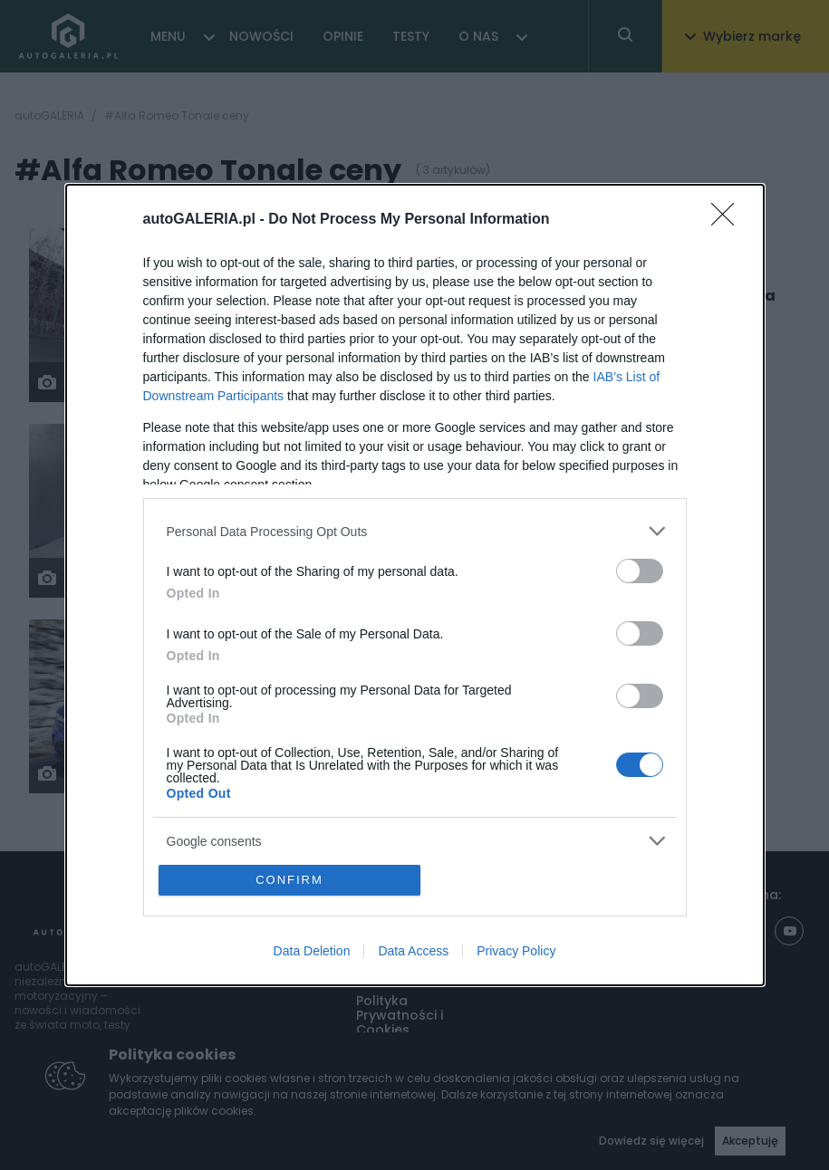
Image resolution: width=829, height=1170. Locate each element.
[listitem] (415, 531)
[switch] (639, 571)
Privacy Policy (516, 951)
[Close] (728, 220)
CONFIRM (289, 880)
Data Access (413, 951)
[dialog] (415, 585)
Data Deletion (312, 951)
